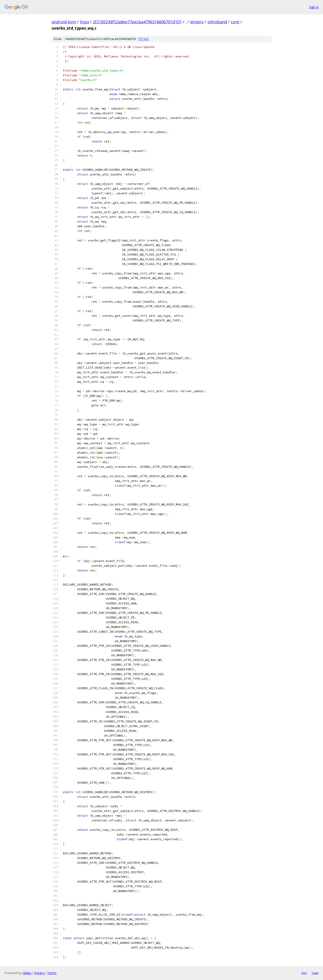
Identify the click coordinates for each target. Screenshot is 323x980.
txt (304, 973)
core (235, 21)
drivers (197, 21)
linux (84, 21)
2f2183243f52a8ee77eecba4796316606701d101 (137, 21)
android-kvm (64, 21)
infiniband (217, 21)
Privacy (39, 973)
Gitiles (27, 973)
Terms (52, 973)
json (315, 973)
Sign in (314, 7)
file (143, 39)
